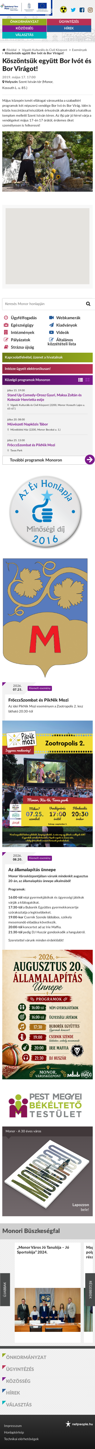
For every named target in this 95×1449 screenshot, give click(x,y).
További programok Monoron (36, 460)
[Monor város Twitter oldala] (73, 10)
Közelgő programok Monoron (27, 380)
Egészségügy (22, 325)
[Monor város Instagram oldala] (90, 10)
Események (79, 50)
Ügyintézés (69, 22)
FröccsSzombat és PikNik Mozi (31, 445)
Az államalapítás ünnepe (32, 870)
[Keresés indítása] (88, 304)
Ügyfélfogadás (24, 318)
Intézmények (22, 333)
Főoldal (11, 50)
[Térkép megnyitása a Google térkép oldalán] (47, 246)
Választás (24, 35)
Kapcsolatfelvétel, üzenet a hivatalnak (34, 357)
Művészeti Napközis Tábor (27, 424)
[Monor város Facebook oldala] (82, 10)
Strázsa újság (22, 347)
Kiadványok (66, 325)
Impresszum (13, 1426)
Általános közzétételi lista (62, 342)
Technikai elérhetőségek (21, 1439)
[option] (48, 1293)
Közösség (24, 28)
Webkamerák (68, 318)
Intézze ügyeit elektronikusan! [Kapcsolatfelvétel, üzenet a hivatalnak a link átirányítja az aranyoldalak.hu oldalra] (28, 369)
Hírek (69, 28)
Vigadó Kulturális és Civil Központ (44, 50)
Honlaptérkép (14, 1432)
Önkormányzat (24, 22)
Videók (62, 333)
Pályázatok (20, 340)
